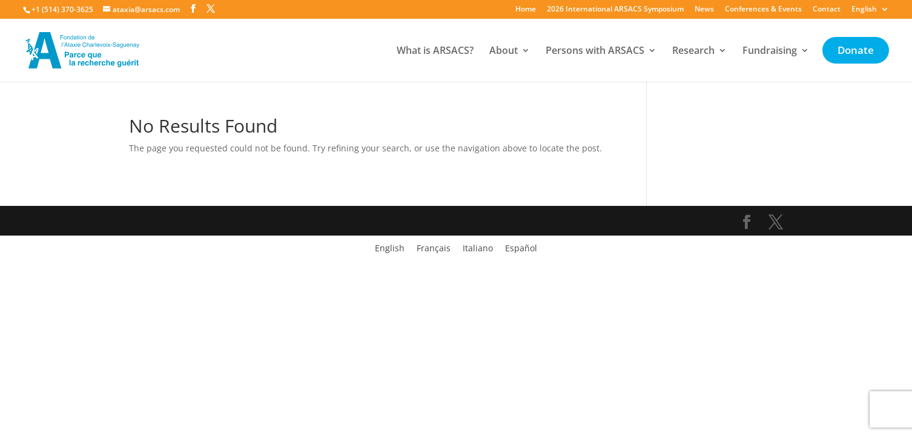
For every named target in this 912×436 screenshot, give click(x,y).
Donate (856, 51)
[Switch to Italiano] (478, 248)
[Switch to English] (390, 248)
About (503, 51)
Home (525, 9)
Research (693, 51)
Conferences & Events (763, 9)
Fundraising (769, 51)
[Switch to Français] (434, 248)
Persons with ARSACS (595, 51)
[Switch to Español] (521, 248)
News (704, 9)
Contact (827, 9)
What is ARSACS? (435, 51)
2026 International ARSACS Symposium (615, 9)
